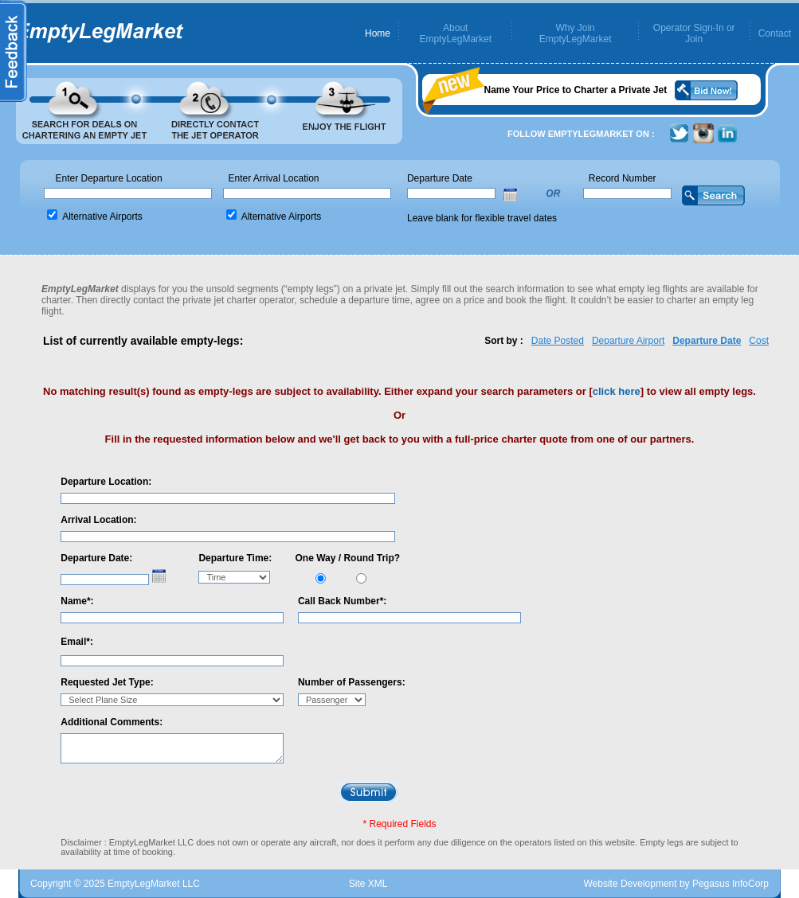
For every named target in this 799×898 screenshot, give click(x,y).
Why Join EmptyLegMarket (575, 33)
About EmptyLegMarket (455, 33)
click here (616, 391)
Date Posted (557, 340)
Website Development (629, 883)
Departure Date (706, 340)
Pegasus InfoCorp (730, 883)
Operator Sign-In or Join (694, 33)
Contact (774, 33)
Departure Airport (628, 340)
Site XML (368, 883)
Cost (759, 340)
